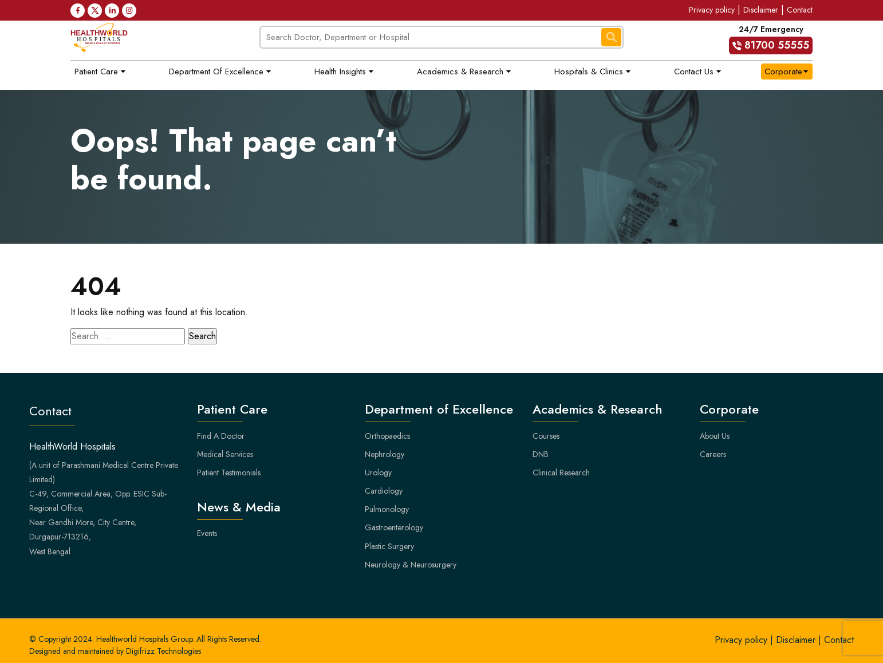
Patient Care (96, 71)
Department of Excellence (216, 71)
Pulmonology (387, 509)
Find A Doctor (221, 436)
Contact (800, 9)
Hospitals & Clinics (588, 71)
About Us (715, 436)
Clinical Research (561, 472)
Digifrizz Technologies (163, 651)
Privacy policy (712, 9)
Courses (546, 436)
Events (207, 533)
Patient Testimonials (229, 472)
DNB (541, 454)
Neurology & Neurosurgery (410, 564)
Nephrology (384, 454)
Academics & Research (460, 71)
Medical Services (225, 454)
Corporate (783, 71)
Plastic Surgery (389, 546)
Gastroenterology (394, 527)
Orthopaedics (387, 436)
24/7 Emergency (771, 38)
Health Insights (340, 71)
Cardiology (384, 491)
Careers (713, 454)
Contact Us (694, 71)
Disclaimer (760, 9)
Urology (378, 472)
